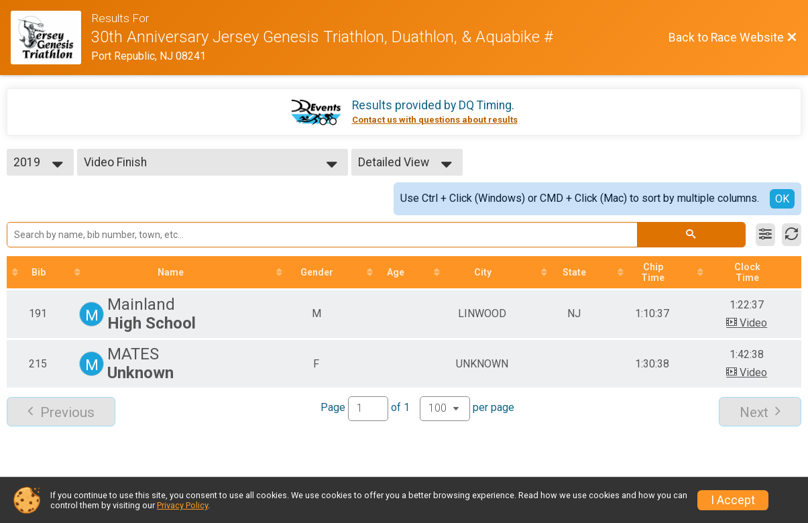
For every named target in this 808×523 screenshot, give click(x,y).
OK (782, 198)
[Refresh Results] (791, 234)
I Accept (733, 500)
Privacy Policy (182, 505)
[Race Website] (51, 37)
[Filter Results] (765, 234)
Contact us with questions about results (435, 120)
